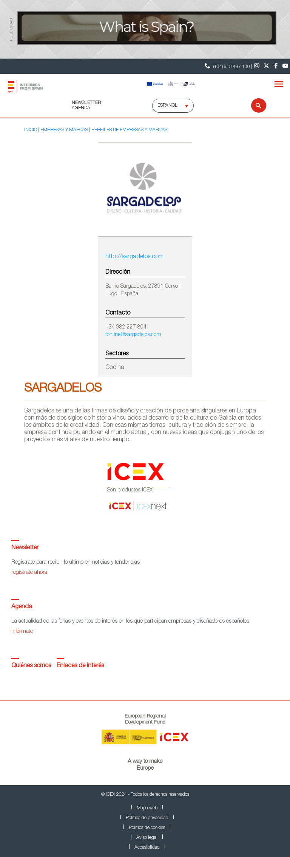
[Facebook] (276, 66)
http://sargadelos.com (134, 257)
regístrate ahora (29, 572)
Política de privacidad (147, 818)
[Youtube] (285, 66)
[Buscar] (254, 105)
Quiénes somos (31, 666)
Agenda (21, 607)
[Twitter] (266, 66)
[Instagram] (257, 66)
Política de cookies (147, 828)
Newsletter (25, 548)
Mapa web (147, 808)
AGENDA (81, 108)
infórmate (22, 631)
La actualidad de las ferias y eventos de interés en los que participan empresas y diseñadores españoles (130, 621)
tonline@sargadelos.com (133, 335)
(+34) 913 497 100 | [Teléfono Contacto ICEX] (227, 66)
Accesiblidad (147, 847)
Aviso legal (147, 837)
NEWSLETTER (86, 103)
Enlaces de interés (80, 666)
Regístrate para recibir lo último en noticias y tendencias (75, 562)
